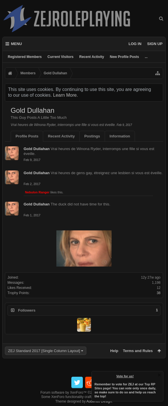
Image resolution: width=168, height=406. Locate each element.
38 (159, 293)
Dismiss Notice (159, 375)
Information (120, 136)
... (146, 57)
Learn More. (65, 95)
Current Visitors (60, 57)
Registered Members (25, 57)
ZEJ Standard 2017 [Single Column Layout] (44, 351)
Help (114, 351)
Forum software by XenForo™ (84, 393)
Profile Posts (27, 136)
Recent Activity (91, 57)
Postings (92, 136)
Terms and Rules (138, 351)
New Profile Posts (124, 57)
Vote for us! (125, 376)
